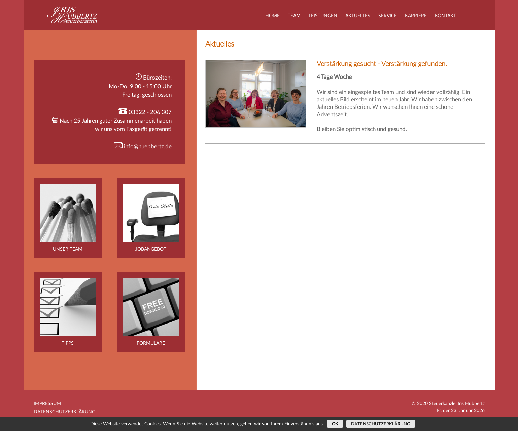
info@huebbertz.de (148, 146)
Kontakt (445, 15)
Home (272, 15)
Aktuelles (357, 15)
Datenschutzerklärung (64, 412)
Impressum (47, 403)
